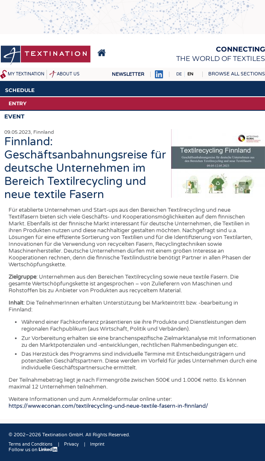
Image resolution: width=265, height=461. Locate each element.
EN (190, 74)
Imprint (97, 444)
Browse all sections (236, 74)
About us (68, 74)
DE (179, 74)
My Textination (26, 74)
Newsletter (128, 74)
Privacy (71, 444)
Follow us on (33, 449)
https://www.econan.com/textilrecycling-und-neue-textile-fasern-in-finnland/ (110, 406)
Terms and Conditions (30, 444)
